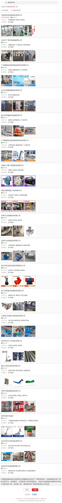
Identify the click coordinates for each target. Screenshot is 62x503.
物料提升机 (11, 471)
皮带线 (20, 345)
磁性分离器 (11, 370)
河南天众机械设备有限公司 (11, 215)
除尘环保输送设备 (13, 95)
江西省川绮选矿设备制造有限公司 (13, 316)
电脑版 (34, 494)
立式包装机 (24, 70)
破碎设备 (17, 320)
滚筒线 (10, 345)
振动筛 (23, 270)
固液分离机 (26, 245)
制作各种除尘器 (25, 445)
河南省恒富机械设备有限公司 (11, 15)
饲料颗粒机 (11, 20)
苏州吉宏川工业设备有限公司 (11, 341)
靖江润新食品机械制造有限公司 (12, 291)
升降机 (19, 395)
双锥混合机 (23, 420)
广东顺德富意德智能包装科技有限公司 (15, 65)
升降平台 (24, 395)
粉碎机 (18, 20)
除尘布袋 (11, 445)
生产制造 (10, 22)
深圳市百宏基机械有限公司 (11, 466)
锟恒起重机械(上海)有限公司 (11, 190)
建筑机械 (20, 170)
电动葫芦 (11, 195)
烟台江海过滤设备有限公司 (11, 366)
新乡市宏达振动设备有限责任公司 (13, 266)
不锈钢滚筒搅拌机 (13, 420)
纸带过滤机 (19, 370)
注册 (35, 490)
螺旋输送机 (11, 45)
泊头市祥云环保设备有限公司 (11, 441)
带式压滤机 (24, 295)
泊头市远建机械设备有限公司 (11, 90)
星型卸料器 (26, 45)
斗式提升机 (19, 45)
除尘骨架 (17, 445)
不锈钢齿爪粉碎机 (32, 420)
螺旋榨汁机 (11, 295)
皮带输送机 (16, 120)
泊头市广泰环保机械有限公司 (11, 40)
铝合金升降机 (12, 395)
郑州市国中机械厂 (7, 416)
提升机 (15, 220)
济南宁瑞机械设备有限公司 (11, 391)
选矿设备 (11, 320)
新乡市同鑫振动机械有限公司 (11, 115)
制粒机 (15, 170)
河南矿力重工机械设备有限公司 (12, 165)
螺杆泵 (18, 295)
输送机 (10, 70)
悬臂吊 (16, 195)
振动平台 (11, 270)
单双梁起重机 (23, 195)
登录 (26, 490)
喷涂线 (15, 345)
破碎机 (10, 120)
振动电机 (17, 270)
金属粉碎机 (26, 370)
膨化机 (23, 20)
